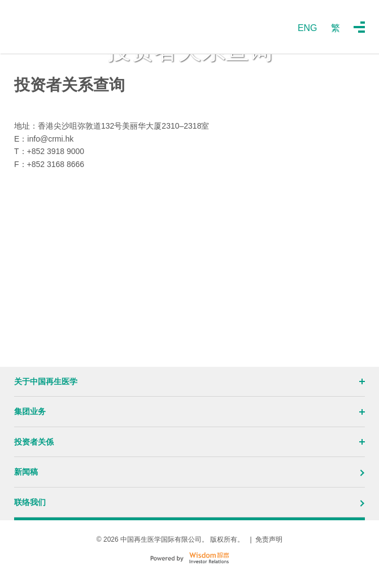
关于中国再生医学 (189, 381)
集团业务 (189, 411)
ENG (307, 28)
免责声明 (268, 539)
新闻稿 (189, 471)
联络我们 (189, 502)
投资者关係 (189, 441)
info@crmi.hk (50, 138)
